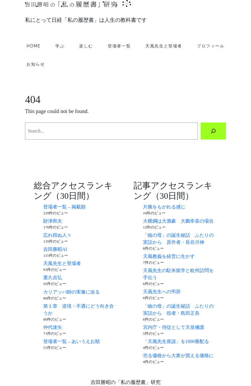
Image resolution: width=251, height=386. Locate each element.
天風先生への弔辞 (162, 291)
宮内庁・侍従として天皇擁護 (173, 327)
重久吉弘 (52, 277)
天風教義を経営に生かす (169, 256)
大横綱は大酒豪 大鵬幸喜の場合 (178, 220)
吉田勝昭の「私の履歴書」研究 (126, 382)
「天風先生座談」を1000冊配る (176, 341)
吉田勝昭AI (55, 249)
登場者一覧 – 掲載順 (64, 206)
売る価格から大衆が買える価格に (178, 355)
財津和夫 (52, 220)
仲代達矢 (52, 327)
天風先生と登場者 (62, 263)
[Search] (213, 131)
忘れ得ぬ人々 (57, 235)
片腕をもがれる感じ (164, 206)
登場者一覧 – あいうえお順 (71, 341)
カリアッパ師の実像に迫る (71, 291)
